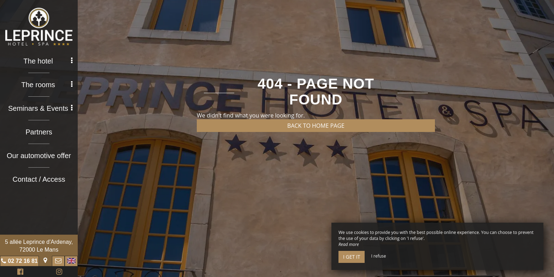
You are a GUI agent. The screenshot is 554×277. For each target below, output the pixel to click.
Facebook (19, 272)
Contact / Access (39, 179)
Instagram (58, 272)
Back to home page (315, 126)
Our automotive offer (39, 155)
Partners (38, 132)
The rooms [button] (46, 85)
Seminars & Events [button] (40, 108)
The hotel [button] (47, 61)
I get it (351, 256)
